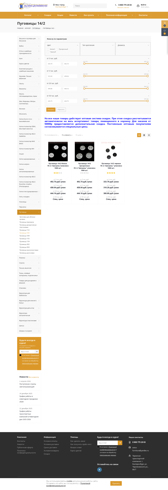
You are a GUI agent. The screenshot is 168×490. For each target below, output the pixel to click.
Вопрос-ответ (76, 447)
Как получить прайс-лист (80, 444)
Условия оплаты (50, 441)
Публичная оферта (25, 447)
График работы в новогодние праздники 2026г (28, 399)
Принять (116, 483)
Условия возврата (51, 450)
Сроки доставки (50, 447)
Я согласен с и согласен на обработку (30, 359)
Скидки (47, 454)
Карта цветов (75, 450)
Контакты (21, 441)
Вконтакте (99, 469)
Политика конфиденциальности (26, 451)
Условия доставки (51, 444)
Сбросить (61, 109)
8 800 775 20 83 (125, 5)
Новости (20, 444)
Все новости (34, 377)
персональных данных (30, 363)
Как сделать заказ (77, 441)
